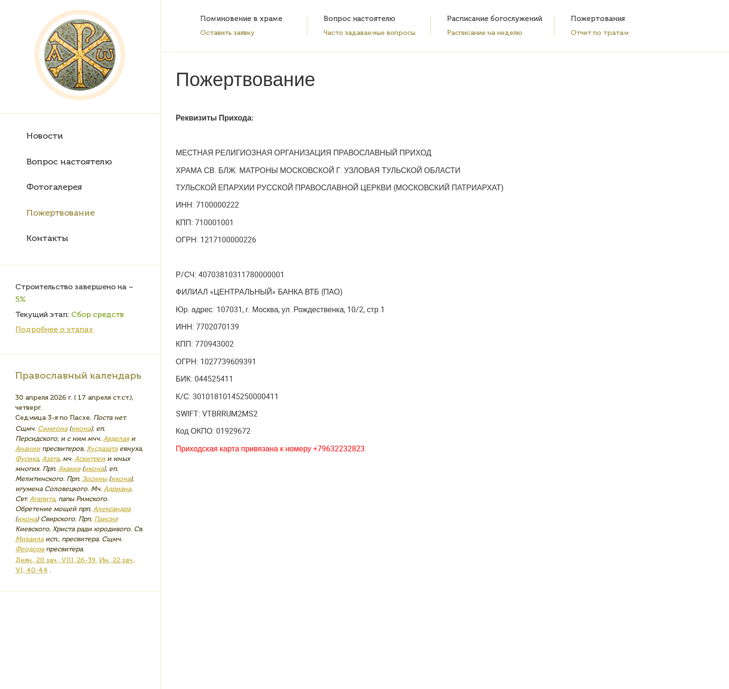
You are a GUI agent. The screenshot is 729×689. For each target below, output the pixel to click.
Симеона (52, 429)
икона (81, 429)
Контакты (47, 238)
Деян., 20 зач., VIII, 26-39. (56, 560)
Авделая (116, 439)
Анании (27, 449)
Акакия (69, 469)
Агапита (42, 499)
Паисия (106, 519)
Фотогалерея (54, 187)
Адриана (117, 489)
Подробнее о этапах (54, 329)
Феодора (29, 549)
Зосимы (94, 479)
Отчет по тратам (600, 33)
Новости (44, 136)
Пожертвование (60, 213)
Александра (112, 509)
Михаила (29, 539)
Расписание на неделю (484, 33)
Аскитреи (90, 459)
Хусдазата (102, 449)
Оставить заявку (227, 33)
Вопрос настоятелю (69, 161)
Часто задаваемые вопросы (369, 33)
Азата (50, 459)
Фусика (27, 459)
